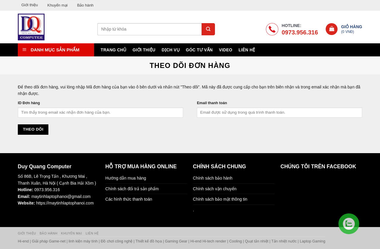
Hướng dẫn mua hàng (125, 178)
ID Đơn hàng (29, 103)
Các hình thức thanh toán (128, 199)
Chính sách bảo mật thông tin (220, 199)
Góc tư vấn (199, 49)
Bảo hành (85, 5)
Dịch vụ (171, 49)
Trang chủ (113, 49)
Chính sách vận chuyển (215, 188)
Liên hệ (246, 49)
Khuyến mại (57, 5)
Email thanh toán (212, 103)
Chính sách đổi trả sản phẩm (132, 188)
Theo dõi (33, 129)
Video (225, 49)
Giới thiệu (29, 5)
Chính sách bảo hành (212, 178)
